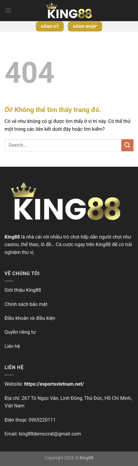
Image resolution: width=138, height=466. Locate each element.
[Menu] (8, 10)
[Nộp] (127, 145)
